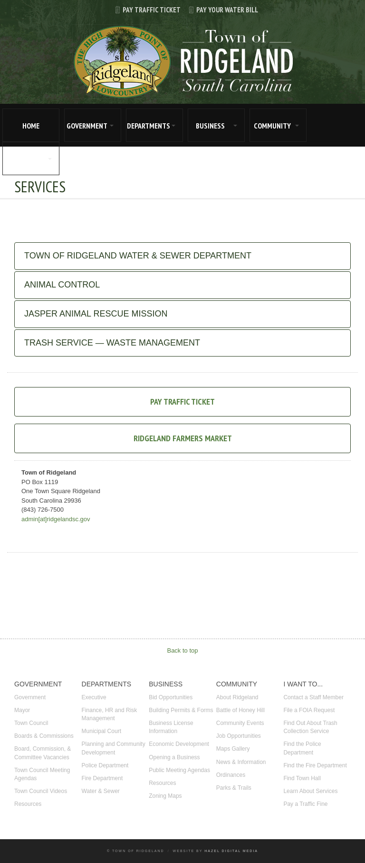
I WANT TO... (25, 159)
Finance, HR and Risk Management (109, 714)
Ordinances (230, 775)
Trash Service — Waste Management (112, 342)
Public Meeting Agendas (179, 770)
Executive (94, 697)
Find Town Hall (301, 778)
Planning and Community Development (113, 748)
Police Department (105, 765)
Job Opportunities (238, 736)
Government (30, 697)
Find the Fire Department (314, 765)
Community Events (240, 723)
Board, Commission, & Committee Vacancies (42, 752)
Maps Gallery (233, 748)
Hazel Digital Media (231, 851)
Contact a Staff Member (313, 697)
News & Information (241, 762)
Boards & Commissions (44, 736)
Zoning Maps (165, 796)
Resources (27, 804)
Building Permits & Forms (181, 710)
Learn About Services (310, 791)
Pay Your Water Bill (219, 9)
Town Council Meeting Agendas (42, 774)
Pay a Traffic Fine (305, 804)
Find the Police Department (302, 748)
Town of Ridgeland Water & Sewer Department (137, 255)
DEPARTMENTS (148, 125)
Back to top (182, 650)
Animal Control (62, 284)
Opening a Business (174, 757)
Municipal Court (101, 731)
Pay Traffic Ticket (144, 9)
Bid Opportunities (170, 697)
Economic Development (179, 744)
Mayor (22, 710)
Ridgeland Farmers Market (183, 438)
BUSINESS (210, 125)
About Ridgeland (237, 697)
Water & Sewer (101, 791)
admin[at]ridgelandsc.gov (55, 519)
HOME (30, 125)
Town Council (31, 723)
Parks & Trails (233, 787)
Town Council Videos (40, 791)
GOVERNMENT (87, 125)
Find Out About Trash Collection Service (310, 727)
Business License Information (171, 727)
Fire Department (102, 778)
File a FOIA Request (309, 710)
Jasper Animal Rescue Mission (95, 313)
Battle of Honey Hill (240, 710)
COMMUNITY (272, 125)
